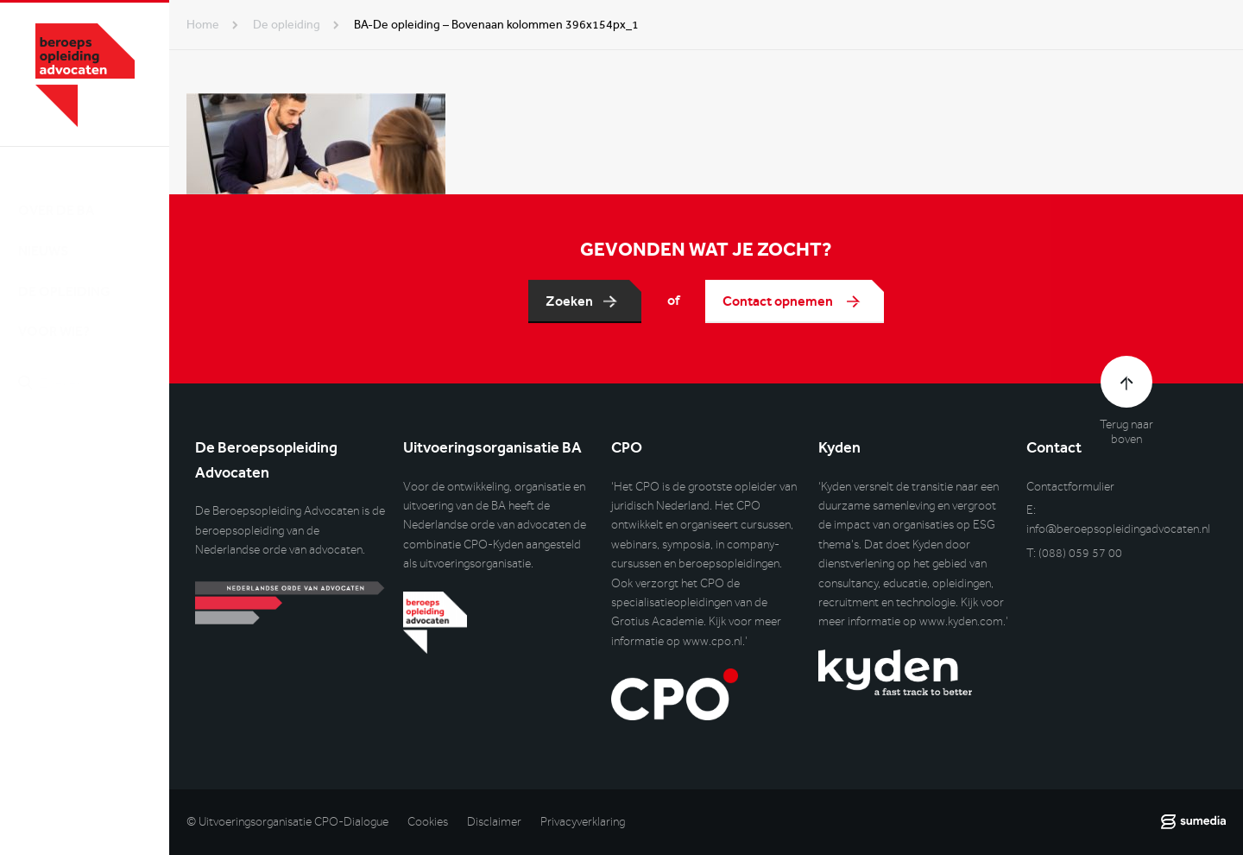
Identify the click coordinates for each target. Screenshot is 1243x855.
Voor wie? (54, 315)
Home (202, 24)
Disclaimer (494, 821)
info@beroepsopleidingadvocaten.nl (1118, 529)
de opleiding (286, 24)
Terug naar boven (1126, 431)
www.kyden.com (961, 621)
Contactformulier (1070, 486)
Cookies (427, 821)
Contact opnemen (779, 301)
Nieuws (43, 233)
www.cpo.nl (712, 641)
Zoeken (569, 301)
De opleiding (64, 274)
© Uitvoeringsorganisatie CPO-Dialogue (287, 821)
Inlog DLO (94, 454)
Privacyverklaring (582, 821)
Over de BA (56, 193)
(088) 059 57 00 (1080, 553)
